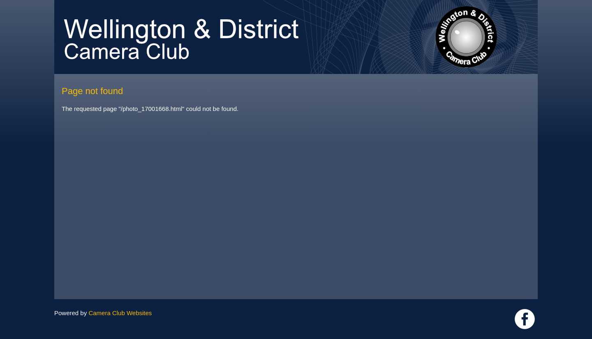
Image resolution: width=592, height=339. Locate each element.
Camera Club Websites (120, 312)
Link (525, 319)
